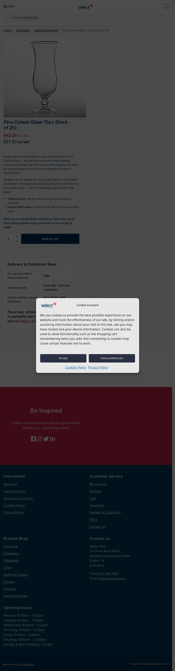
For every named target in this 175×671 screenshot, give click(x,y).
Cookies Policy (75, 367)
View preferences (112, 358)
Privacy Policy (98, 367)
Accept (63, 358)
